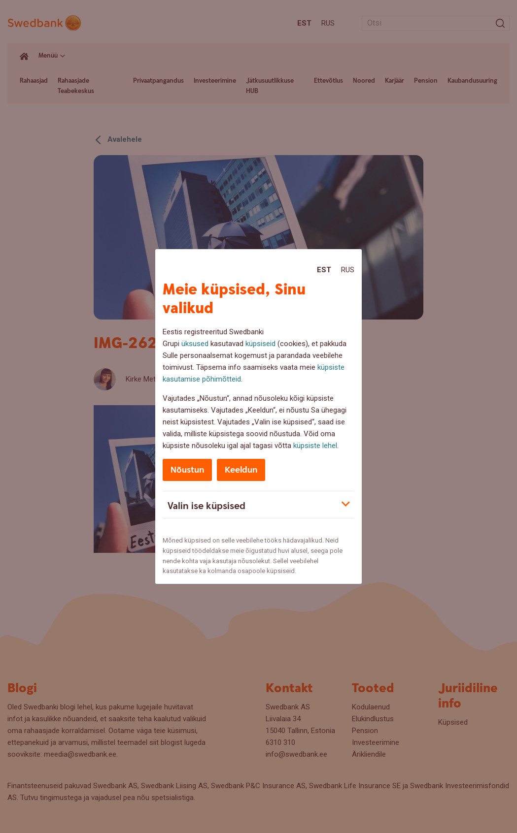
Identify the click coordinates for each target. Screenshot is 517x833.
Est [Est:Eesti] (324, 269)
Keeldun (241, 470)
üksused (194, 343)
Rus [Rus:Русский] (347, 269)
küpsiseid (260, 343)
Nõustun (187, 470)
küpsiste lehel (315, 445)
